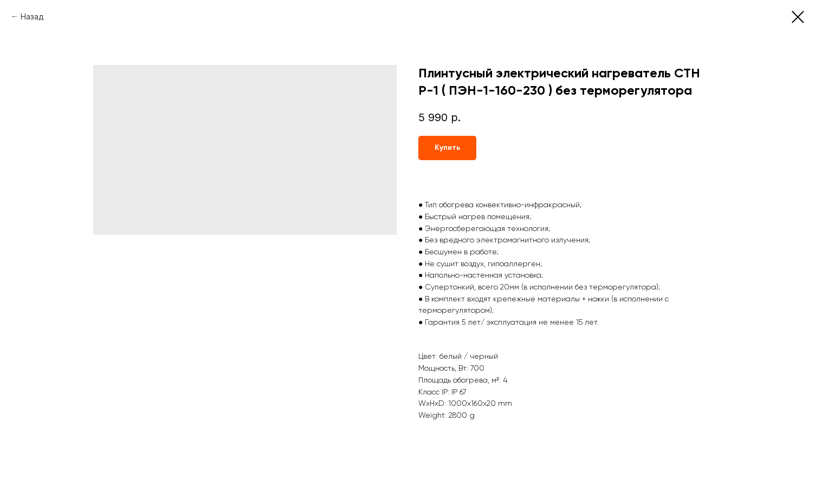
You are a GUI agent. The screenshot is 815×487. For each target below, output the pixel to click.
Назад (32, 16)
